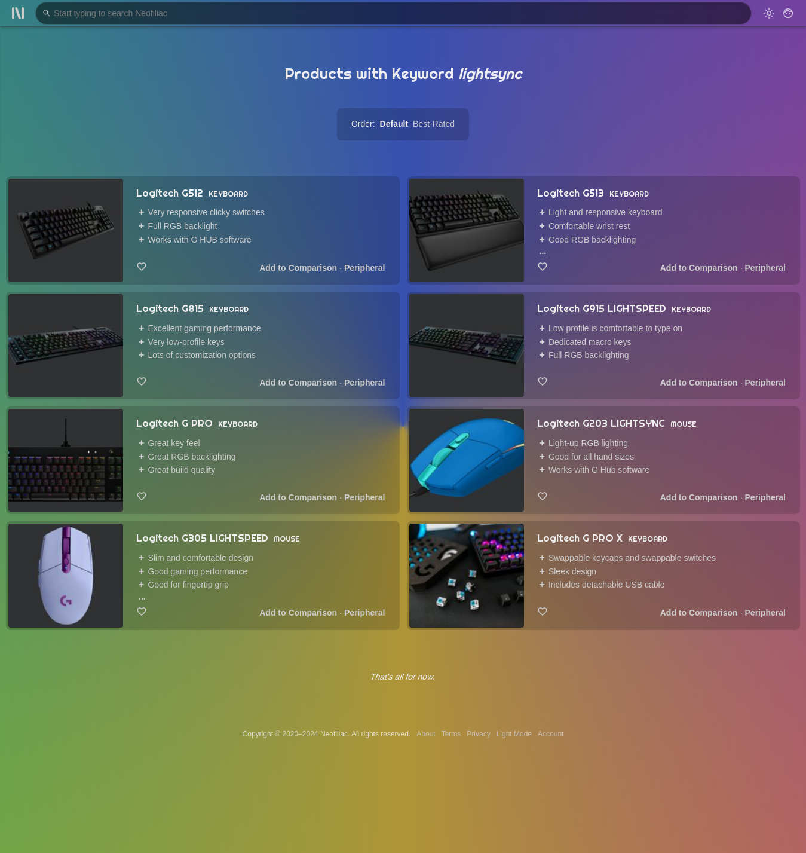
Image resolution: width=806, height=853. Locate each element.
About (425, 734)
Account (550, 734)
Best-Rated (434, 124)
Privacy (478, 734)
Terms (451, 734)
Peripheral (364, 268)
